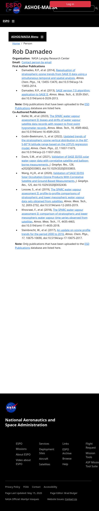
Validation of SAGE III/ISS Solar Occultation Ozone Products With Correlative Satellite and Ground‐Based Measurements (53, 177)
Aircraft (43, 459)
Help (65, 464)
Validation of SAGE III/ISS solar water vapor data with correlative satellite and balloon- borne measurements (55, 160)
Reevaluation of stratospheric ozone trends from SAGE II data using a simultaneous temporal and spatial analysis (54, 74)
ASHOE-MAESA (40, 7)
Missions (21, 449)
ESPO (19, 443)
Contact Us (71, 499)
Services (44, 443)
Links (65, 443)
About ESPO (23, 454)
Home (16, 43)
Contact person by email (37, 62)
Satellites (44, 464)
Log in (70, 4)
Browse (66, 458)
